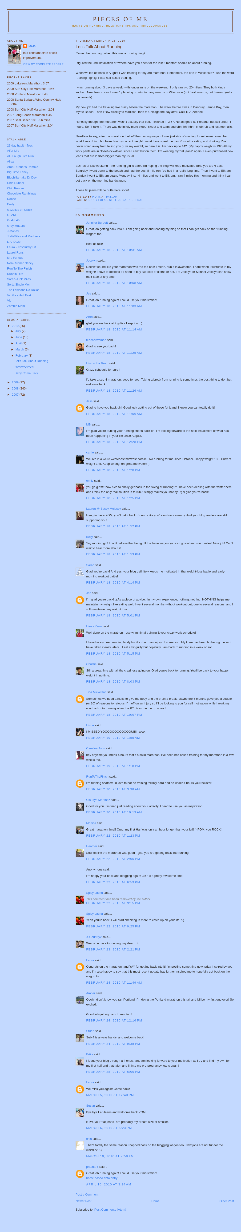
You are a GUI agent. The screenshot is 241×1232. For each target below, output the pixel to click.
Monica (91, 823)
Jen (88, 593)
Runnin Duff (15, 274)
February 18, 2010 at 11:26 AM (114, 390)
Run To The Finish (19, 268)
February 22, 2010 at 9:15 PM (113, 903)
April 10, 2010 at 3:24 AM (108, 1184)
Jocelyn (91, 260)
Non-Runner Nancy (20, 263)
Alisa (10, 161)
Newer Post (83, 1201)
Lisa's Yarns (94, 626)
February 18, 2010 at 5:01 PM (113, 615)
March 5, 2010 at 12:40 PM (110, 1095)
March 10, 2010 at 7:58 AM (110, 1156)
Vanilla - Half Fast (19, 295)
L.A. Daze (13, 241)
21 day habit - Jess (20, 145)
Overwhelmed (24, 367)
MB (88, 424)
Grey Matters (16, 225)
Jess (89, 401)
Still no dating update (127, 200)
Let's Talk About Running (31, 361)
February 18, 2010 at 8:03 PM (113, 681)
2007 (16, 394)
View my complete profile (43, 64)
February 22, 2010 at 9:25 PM (113, 926)
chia (89, 1139)
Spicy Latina (94, 892)
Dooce (11, 199)
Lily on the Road (97, 363)
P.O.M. (32, 46)
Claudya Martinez (98, 800)
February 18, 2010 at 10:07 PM (114, 714)
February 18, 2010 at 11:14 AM (114, 329)
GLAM (11, 215)
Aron (89, 316)
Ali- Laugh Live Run (20, 156)
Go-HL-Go (14, 220)
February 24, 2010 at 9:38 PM (113, 1043)
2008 (16, 388)
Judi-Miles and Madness (23, 236)
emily (89, 480)
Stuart (90, 1031)
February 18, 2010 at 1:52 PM (113, 526)
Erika (89, 1054)
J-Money (13, 231)
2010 (16, 326)
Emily (11, 204)
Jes (88, 293)
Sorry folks (97, 200)
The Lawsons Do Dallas (23, 290)
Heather (91, 846)
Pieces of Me (120, 19)
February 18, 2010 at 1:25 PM (113, 498)
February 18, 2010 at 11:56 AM (114, 414)
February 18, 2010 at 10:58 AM (114, 283)
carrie (90, 452)
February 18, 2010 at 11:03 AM (114, 306)
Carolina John (95, 748)
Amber (90, 993)
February (22, 355)
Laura (90, 960)
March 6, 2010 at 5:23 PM (109, 1128)
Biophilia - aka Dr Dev (22, 177)
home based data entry (101, 1178)
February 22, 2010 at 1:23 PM (113, 835)
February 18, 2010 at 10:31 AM (114, 250)
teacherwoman (96, 340)
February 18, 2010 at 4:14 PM (113, 582)
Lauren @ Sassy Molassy (103, 508)
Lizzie (90, 725)
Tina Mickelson (96, 692)
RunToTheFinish (97, 776)
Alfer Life (13, 150)
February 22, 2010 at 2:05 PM (113, 859)
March (20, 349)
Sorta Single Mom (19, 284)
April (19, 343)
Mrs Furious (15, 257)
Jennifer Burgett (97, 222)
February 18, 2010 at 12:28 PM (114, 442)
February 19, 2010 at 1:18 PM (113, 766)
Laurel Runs (15, 252)
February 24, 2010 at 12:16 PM (114, 1020)
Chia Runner (15, 183)
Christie (91, 664)
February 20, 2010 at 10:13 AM (114, 812)
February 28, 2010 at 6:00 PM (113, 1071)
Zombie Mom (16, 306)
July (19, 331)
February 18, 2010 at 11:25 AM (114, 352)
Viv (9, 300)
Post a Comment (87, 1194)
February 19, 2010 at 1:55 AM (113, 737)
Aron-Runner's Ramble (22, 167)
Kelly (89, 537)
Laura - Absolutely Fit (21, 247)
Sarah (90, 565)
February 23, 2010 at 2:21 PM (113, 949)
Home (155, 1201)
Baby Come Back (26, 373)
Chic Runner (15, 188)
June (19, 337)
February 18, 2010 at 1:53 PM (113, 554)
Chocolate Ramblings (21, 193)
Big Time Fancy (17, 172)
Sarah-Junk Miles (19, 279)
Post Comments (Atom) (110, 1209)
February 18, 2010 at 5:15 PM (113, 653)
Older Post (227, 1201)
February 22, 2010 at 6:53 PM (113, 882)
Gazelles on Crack (19, 209)
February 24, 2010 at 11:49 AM (114, 982)
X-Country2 (94, 937)
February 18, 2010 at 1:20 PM (113, 470)
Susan (90, 1105)
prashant (92, 1166)
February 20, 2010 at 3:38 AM (113, 789)
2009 (16, 382)
